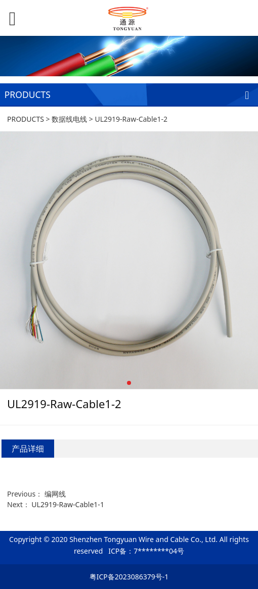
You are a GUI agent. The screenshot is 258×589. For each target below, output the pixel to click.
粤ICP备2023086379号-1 (129, 576)
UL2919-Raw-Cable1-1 (67, 504)
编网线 (55, 494)
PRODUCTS (25, 119)
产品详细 (28, 448)
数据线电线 (69, 119)
